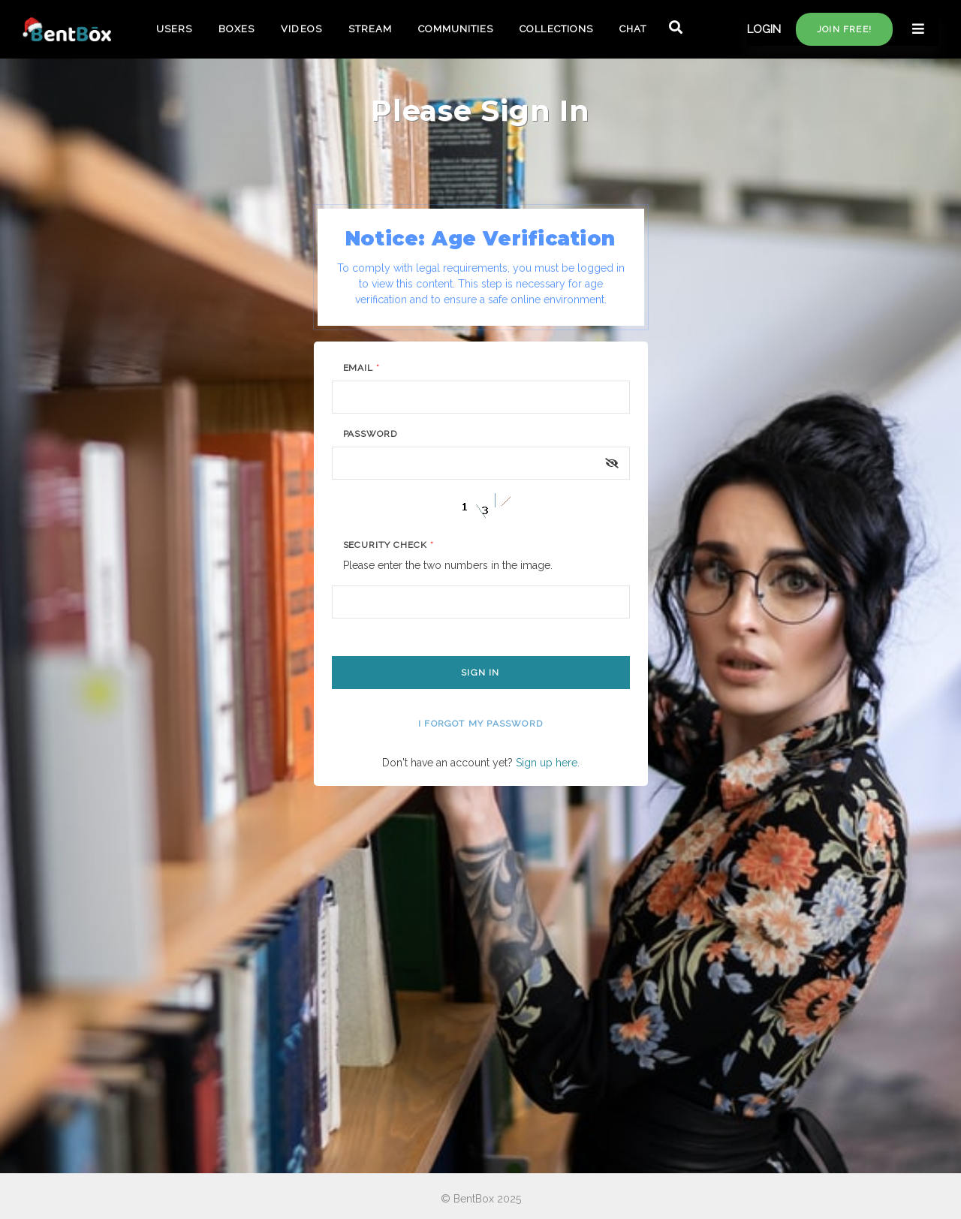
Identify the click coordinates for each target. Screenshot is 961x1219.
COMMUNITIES (455, 29)
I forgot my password (480, 723)
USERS (174, 29)
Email (362, 368)
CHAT (632, 29)
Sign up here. (548, 763)
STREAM (370, 29)
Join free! (844, 29)
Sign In (480, 672)
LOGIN (764, 29)
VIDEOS (301, 29)
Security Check (388, 545)
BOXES (236, 29)
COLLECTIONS (556, 29)
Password (370, 434)
